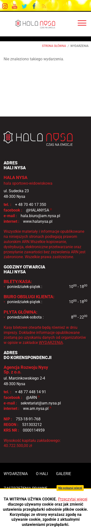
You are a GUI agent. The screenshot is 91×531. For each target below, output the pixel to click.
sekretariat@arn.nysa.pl (41, 403)
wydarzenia (16, 473)
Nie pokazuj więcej (70, 488)
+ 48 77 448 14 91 (30, 392)
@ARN (31, 397)
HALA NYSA (45, 24)
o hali (42, 473)
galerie (63, 473)
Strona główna (54, 46)
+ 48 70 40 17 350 (30, 204)
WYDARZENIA (51, 342)
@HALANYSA (37, 210)
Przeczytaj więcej (72, 499)
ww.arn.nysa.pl (36, 408)
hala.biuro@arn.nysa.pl (40, 215)
